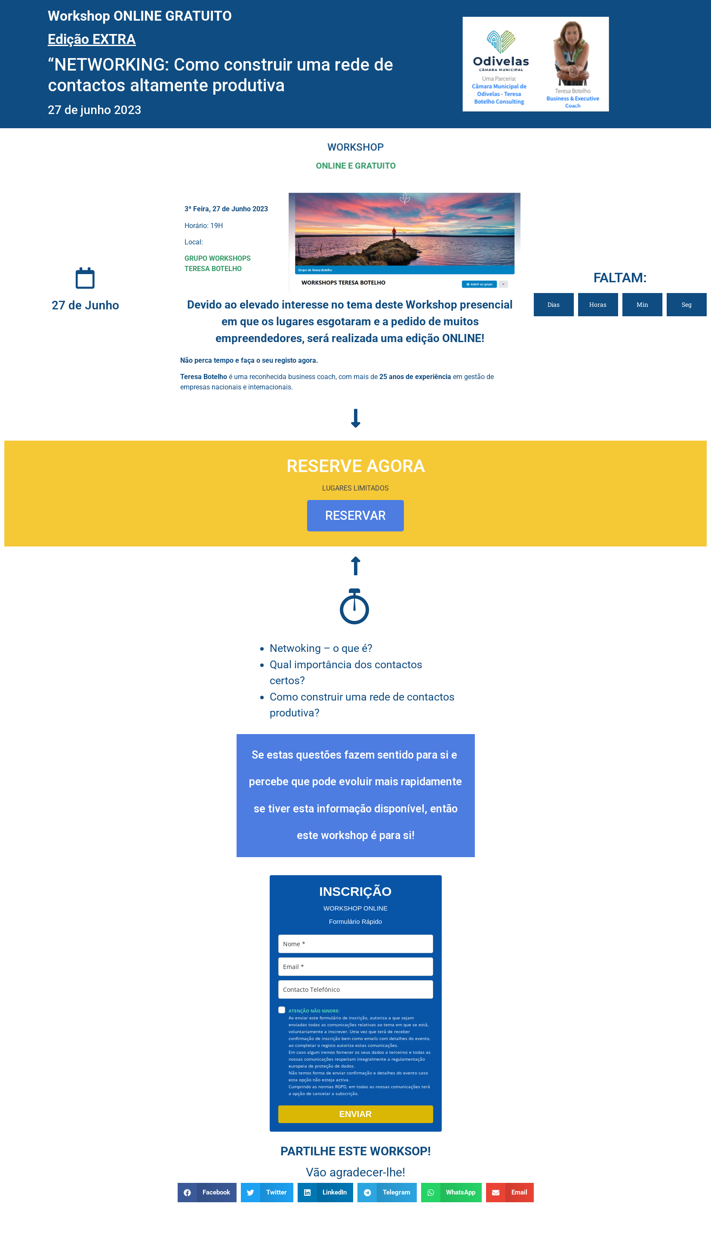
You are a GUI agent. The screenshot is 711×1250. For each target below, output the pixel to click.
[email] (355, 966)
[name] (355, 944)
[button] (207, 1192)
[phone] (355, 989)
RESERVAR (355, 515)
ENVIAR (355, 1114)
